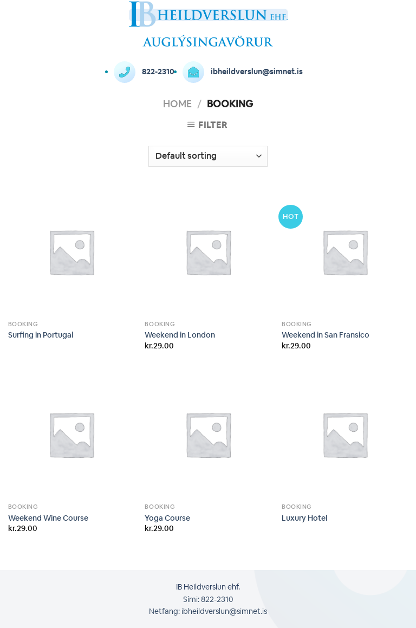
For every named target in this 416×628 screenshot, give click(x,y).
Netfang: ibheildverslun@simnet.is (208, 611)
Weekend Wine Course (48, 518)
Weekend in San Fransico (325, 335)
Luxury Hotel (304, 518)
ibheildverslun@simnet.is (243, 71)
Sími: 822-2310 (208, 599)
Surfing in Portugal (40, 335)
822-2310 (144, 71)
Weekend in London (180, 335)
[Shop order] (207, 156)
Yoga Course (167, 518)
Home (177, 103)
